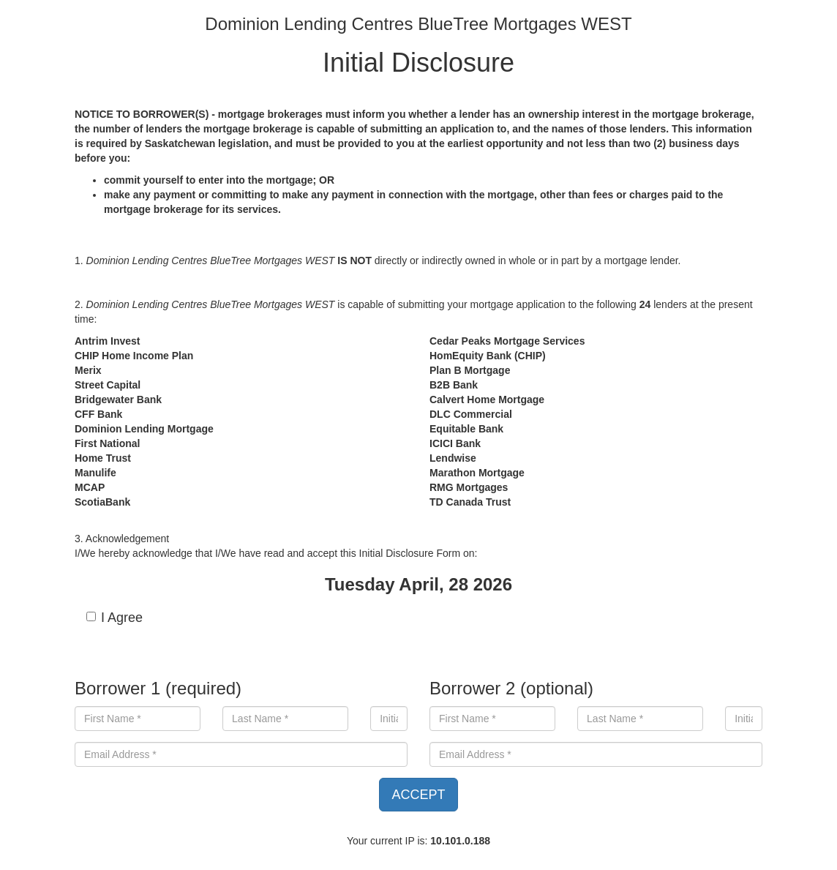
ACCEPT (418, 794)
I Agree (114, 617)
